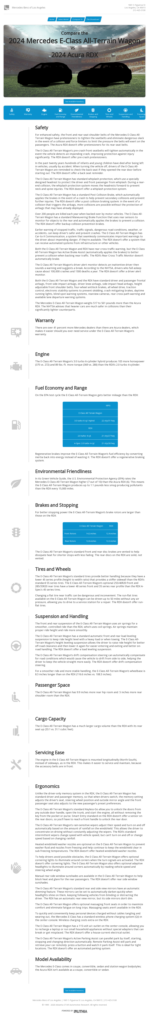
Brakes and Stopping (103, 119)
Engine (49, 118)
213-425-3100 (139, 10)
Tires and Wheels (121, 118)
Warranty (30, 118)
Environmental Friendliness (84, 119)
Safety (13, 118)
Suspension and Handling (138, 119)
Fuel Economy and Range (66, 119)
